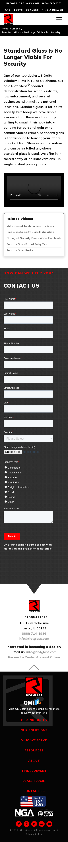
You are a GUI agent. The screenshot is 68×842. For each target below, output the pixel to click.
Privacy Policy (34, 834)
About (34, 760)
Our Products (34, 720)
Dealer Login (34, 781)
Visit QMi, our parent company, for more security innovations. (34, 710)
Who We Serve (34, 740)
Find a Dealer (34, 770)
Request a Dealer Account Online (34, 657)
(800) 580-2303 (52, 3)
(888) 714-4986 (34, 633)
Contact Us (34, 791)
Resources (34, 750)
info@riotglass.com (22, 3)
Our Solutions (34, 730)
